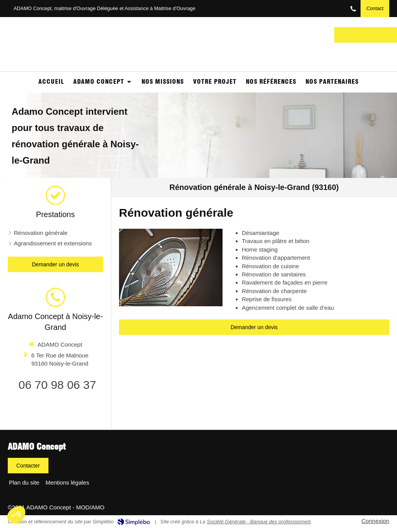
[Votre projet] (214, 82)
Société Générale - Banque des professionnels (259, 522)
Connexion (375, 521)
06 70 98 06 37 (57, 384)
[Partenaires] (332, 82)
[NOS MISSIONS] (163, 82)
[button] (16, 515)
